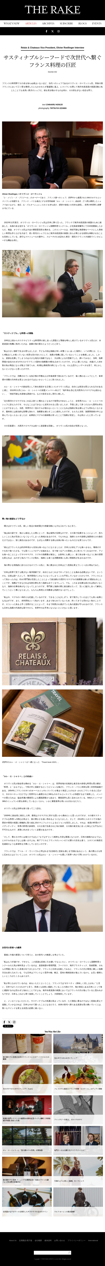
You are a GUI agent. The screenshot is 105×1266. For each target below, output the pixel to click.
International (93, 1240)
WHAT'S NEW (12, 23)
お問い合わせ (59, 1240)
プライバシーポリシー (77, 1240)
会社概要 (38, 1240)
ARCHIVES (48, 23)
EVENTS (96, 23)
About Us (12, 1240)
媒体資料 (48, 1240)
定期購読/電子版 (25, 1240)
